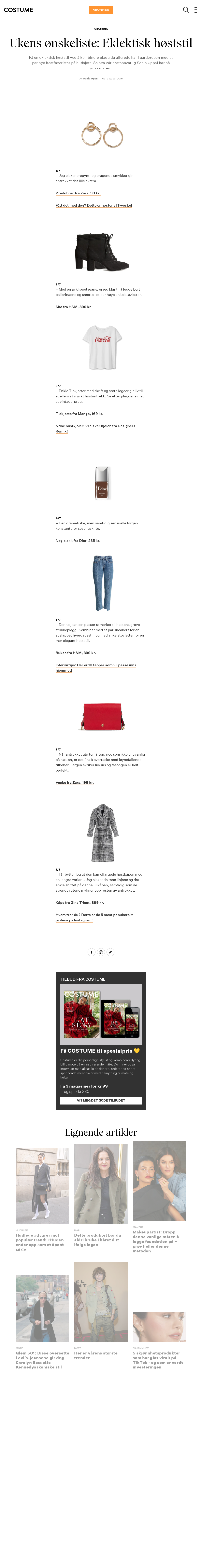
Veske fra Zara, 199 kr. (75, 782)
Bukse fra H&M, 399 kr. (76, 653)
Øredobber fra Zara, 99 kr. (78, 193)
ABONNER (101, 10)
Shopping (101, 29)
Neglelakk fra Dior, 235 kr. (78, 541)
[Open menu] (195, 10)
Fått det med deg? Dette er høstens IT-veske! (94, 205)
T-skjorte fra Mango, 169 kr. (79, 414)
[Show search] (186, 10)
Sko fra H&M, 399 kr (73, 307)
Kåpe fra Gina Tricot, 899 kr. (80, 902)
